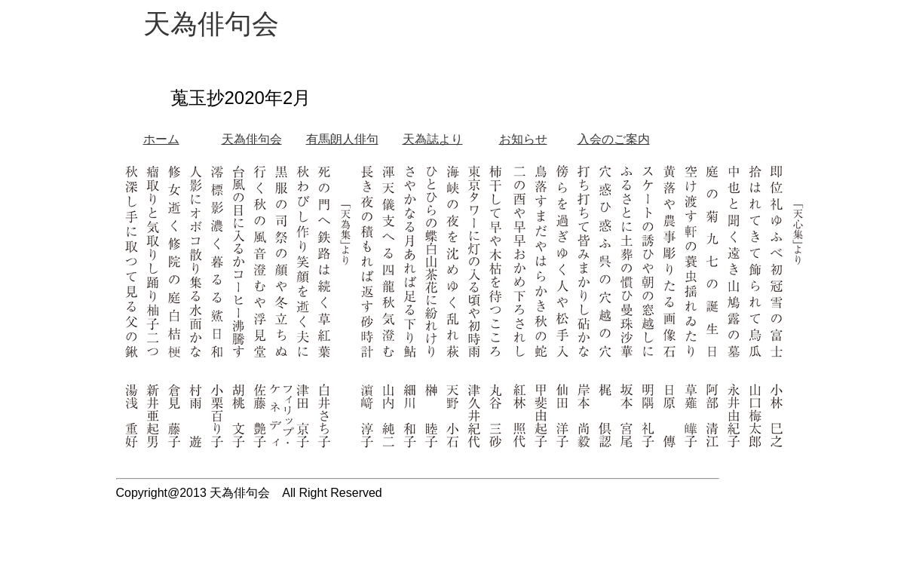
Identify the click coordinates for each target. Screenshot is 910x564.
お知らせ (523, 139)
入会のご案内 (614, 139)
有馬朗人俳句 (342, 139)
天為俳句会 (252, 139)
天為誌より (433, 139)
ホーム (161, 139)
